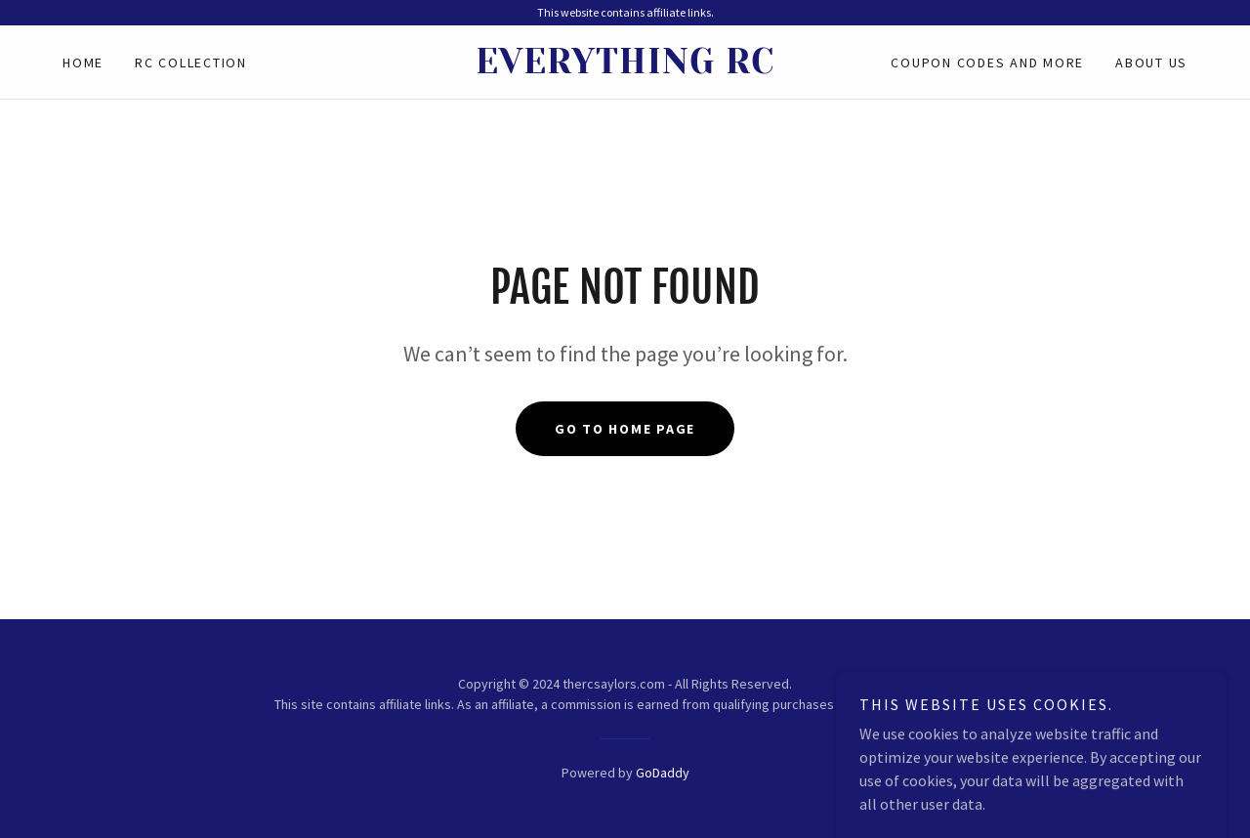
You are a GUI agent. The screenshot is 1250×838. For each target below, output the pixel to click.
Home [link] (83, 62)
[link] (625, 67)
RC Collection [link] (191, 62)
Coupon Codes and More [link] (987, 62)
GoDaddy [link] (662, 772)
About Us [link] (1151, 62)
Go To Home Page (625, 429)
